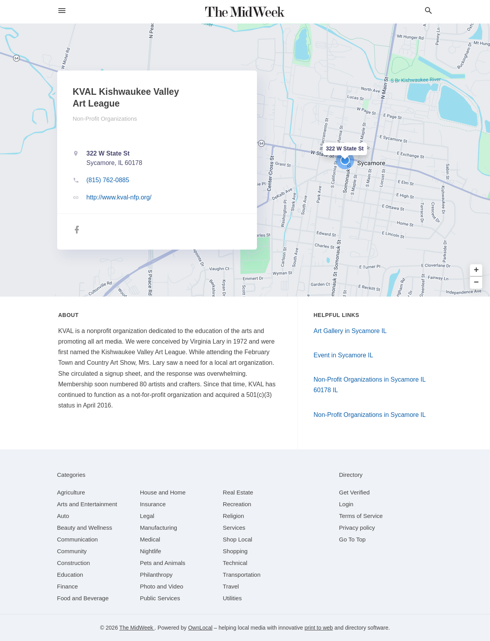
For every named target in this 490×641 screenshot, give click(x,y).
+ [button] (476, 270)
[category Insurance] (153, 504)
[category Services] (234, 527)
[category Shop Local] (237, 539)
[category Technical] (235, 563)
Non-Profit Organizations (105, 118)
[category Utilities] (232, 598)
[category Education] (70, 574)
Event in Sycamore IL (343, 355)
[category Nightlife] (150, 551)
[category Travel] (231, 586)
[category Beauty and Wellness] (84, 527)
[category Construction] (73, 563)
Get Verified (354, 492)
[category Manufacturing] (158, 527)
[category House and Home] (163, 492)
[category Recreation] (237, 504)
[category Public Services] (160, 598)
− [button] (476, 282)
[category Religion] (233, 515)
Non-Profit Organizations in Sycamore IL (370, 414)
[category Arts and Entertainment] (87, 504)
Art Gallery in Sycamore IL (350, 331)
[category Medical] (150, 539)
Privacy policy (357, 527)
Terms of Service (361, 515)
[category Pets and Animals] (162, 563)
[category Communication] (77, 539)
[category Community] (72, 551)
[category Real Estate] (238, 492)
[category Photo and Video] (161, 586)
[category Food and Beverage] (83, 598)
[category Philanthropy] (156, 574)
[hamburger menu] (62, 11)
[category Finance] (67, 586)
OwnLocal (200, 628)
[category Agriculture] (71, 492)
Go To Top (352, 539)
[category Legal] (147, 515)
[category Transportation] (241, 574)
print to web (319, 628)
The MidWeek (137, 628)
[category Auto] (63, 515)
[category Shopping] (235, 551)
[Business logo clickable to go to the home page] (245, 12)
